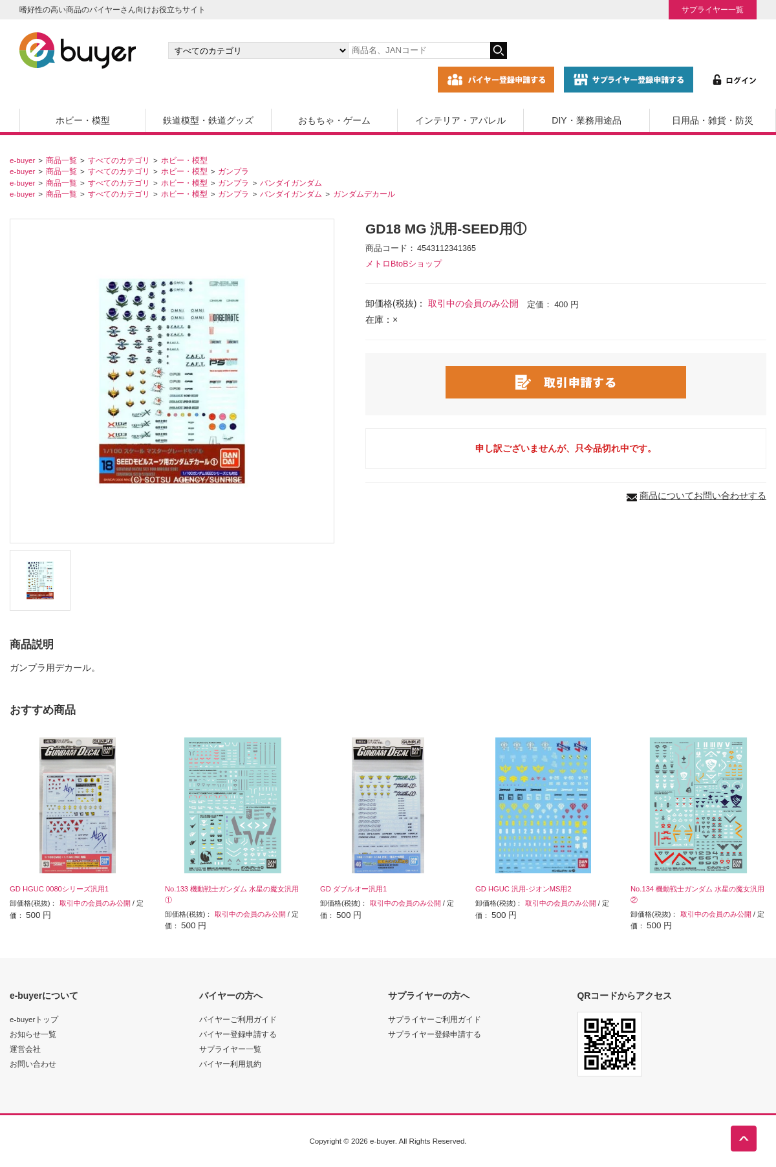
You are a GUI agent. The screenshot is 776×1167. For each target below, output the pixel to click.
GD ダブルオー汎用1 (353, 889)
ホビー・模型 (83, 120)
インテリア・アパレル (460, 120)
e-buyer (22, 160)
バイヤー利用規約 (230, 1064)
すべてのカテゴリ (119, 160)
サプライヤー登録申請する (434, 1034)
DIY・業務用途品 (586, 120)
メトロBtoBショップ (403, 263)
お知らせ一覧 (33, 1034)
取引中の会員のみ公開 (473, 303)
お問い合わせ (33, 1064)
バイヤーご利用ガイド (238, 1019)
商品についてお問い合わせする (703, 495)
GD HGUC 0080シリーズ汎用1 (59, 889)
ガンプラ (233, 171)
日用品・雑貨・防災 (712, 120)
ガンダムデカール (364, 194)
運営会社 (25, 1049)
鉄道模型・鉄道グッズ (208, 120)
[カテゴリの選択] (258, 50)
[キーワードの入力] (419, 50)
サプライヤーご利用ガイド (434, 1019)
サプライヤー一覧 (713, 9)
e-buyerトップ (34, 1019)
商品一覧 (61, 160)
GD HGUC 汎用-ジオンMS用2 (523, 889)
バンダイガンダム (291, 183)
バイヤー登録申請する (238, 1034)
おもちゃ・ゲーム (334, 120)
